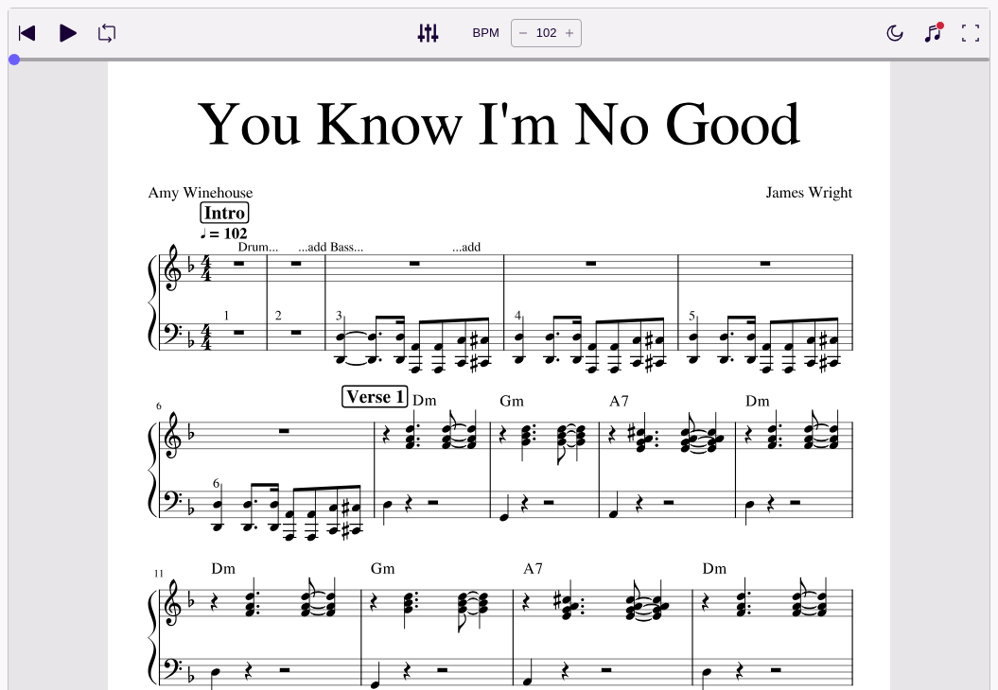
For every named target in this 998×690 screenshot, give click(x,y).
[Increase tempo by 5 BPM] (569, 33)
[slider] (14, 59)
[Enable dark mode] (895, 33)
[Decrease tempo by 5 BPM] (523, 33)
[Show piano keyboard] (933, 33)
